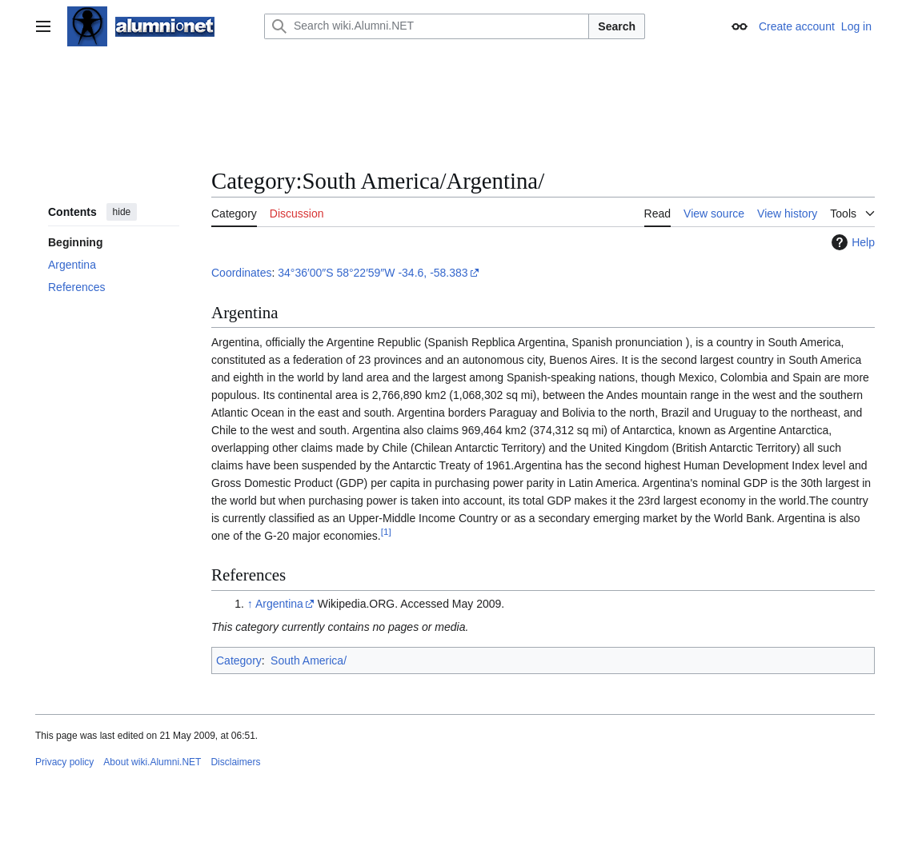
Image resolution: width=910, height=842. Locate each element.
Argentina (279, 603)
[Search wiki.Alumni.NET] (426, 26)
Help (851, 242)
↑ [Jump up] (250, 603)
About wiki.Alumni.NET (152, 762)
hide (122, 211)
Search (616, 26)
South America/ (309, 660)
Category (239, 660)
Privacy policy (64, 762)
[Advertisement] (455, 108)
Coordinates (241, 272)
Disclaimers (235, 762)
